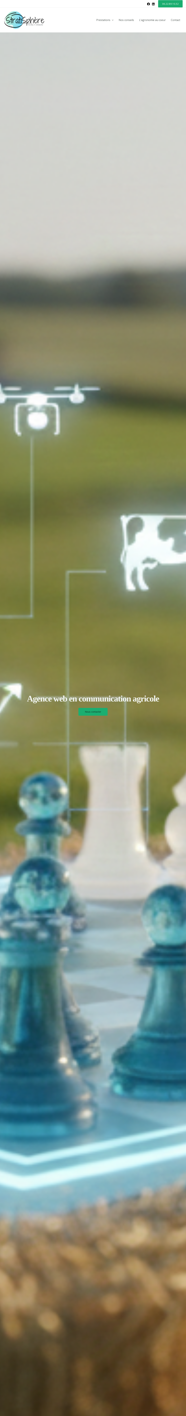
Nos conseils (126, 20)
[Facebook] (148, 4)
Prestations (105, 20)
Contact (175, 20)
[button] (170, 4)
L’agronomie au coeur (152, 20)
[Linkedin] (153, 4)
